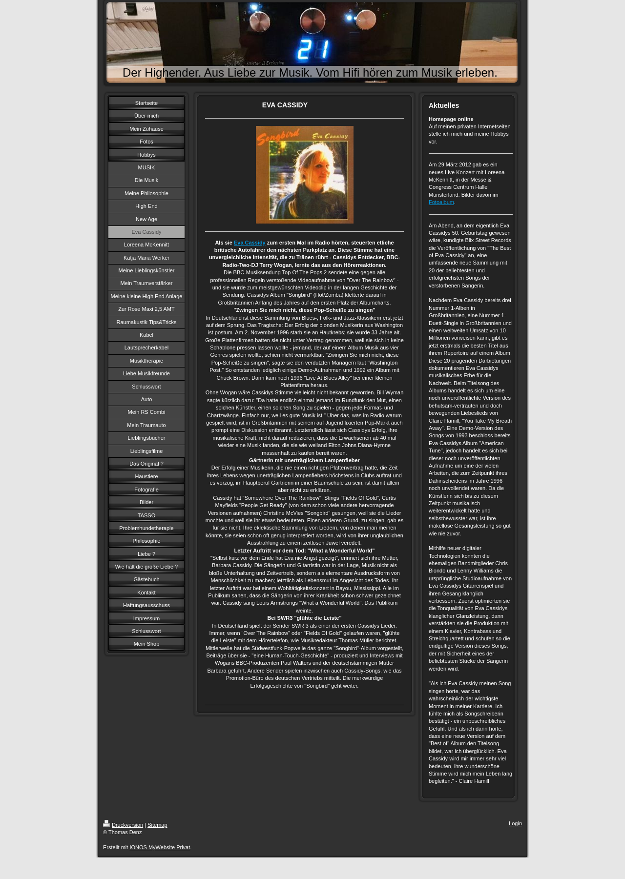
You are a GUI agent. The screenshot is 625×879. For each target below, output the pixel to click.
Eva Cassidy (250, 242)
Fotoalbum (441, 202)
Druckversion (123, 825)
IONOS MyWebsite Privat (159, 847)
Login (515, 823)
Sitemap (157, 825)
